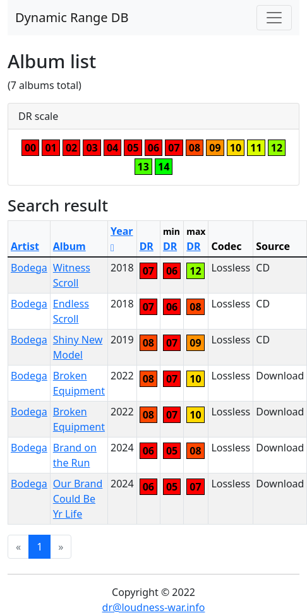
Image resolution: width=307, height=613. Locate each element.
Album (69, 246)
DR (147, 246)
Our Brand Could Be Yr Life (78, 499)
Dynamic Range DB (71, 17)
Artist (25, 246)
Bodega (29, 268)
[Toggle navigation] (274, 17)
